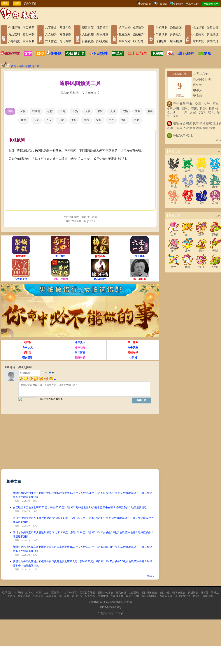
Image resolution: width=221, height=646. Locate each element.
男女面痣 (198, 41)
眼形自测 (213, 27)
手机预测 (161, 27)
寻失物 (56, 53)
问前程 (27, 343)
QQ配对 (138, 41)
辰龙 (173, 185)
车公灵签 (51, 596)
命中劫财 (80, 348)
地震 (38, 593)
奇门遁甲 (65, 41)
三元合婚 (121, 593)
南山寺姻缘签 (149, 596)
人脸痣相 (198, 34)
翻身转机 (80, 358)
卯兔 (215, 169)
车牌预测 (161, 34)
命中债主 (133, 348)
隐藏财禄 (133, 353)
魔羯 (187, 266)
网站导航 (208, 596)
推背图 (204, 593)
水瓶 (201, 266)
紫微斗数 (65, 27)
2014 (102, 602)
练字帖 (29, 593)
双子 (201, 233)
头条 (46, 593)
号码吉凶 (151, 35)
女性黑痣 (213, 41)
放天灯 (197, 596)
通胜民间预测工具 (29, 66)
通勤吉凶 (176, 27)
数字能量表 (178, 593)
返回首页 (146, 4)
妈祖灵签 (102, 41)
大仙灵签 (88, 34)
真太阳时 (193, 4)
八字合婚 (125, 27)
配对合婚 (114, 35)
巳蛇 (187, 185)
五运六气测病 (105, 593)
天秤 (201, 249)
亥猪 (215, 201)
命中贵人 (80, 343)
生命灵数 (134, 593)
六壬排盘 (51, 41)
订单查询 (162, 4)
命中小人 (27, 348)
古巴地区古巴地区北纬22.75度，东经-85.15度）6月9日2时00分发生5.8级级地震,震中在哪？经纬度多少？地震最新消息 (80, 508)
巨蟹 (215, 233)
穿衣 (28, 53)
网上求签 (77, 35)
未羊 (215, 185)
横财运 (27, 353)
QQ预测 (161, 41)
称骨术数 (28, 34)
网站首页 (4, 35)
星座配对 (125, 34)
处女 (187, 249)
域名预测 (176, 41)
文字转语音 (70, 593)
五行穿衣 (56, 593)
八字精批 (14, 41)
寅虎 (201, 169)
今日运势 (14, 27)
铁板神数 (12, 53)
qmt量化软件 (183, 53)
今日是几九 (75, 53)
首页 (13, 66)
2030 (108, 602)
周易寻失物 (132, 596)
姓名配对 (125, 41)
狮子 (173, 249)
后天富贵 (80, 353)
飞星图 (157, 53)
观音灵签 (88, 27)
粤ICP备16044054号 (110, 608)
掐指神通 (103, 596)
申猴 (173, 201)
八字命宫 (90, 596)
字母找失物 (116, 596)
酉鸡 (187, 201)
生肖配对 (139, 27)
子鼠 (173, 169)
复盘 (207, 53)
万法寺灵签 (165, 596)
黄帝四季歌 (24, 596)
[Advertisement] (43, 444)
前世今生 (164, 593)
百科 (17, 501)
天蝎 (215, 249)
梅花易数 (65, 34)
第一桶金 (133, 343)
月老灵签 (102, 27)
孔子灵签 (64, 596)
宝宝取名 (28, 41)
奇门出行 (77, 596)
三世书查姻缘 (149, 593)
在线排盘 (40, 35)
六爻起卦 (51, 34)
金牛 (187, 233)
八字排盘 (51, 27)
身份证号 (176, 34)
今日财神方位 (182, 596)
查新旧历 (178, 4)
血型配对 (139, 34)
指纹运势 (198, 27)
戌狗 (201, 201)
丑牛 (187, 169)
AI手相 (133, 358)
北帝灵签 (38, 596)
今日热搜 (98, 53)
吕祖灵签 (88, 41)
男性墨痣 (213, 34)
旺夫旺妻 (27, 358)
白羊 (173, 233)
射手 (173, 266)
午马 (201, 185)
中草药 (118, 53)
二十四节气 (137, 53)
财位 (40, 53)
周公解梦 (28, 27)
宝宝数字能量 (87, 593)
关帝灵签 (102, 34)
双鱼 (215, 266)
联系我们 (7, 593)
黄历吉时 (14, 34)
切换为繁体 (30, 3)
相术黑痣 (188, 35)
